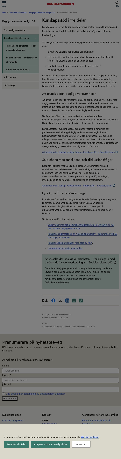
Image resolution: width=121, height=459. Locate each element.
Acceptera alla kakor (16, 444)
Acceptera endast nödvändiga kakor (50, 444)
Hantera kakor (81, 444)
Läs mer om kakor (90, 437)
